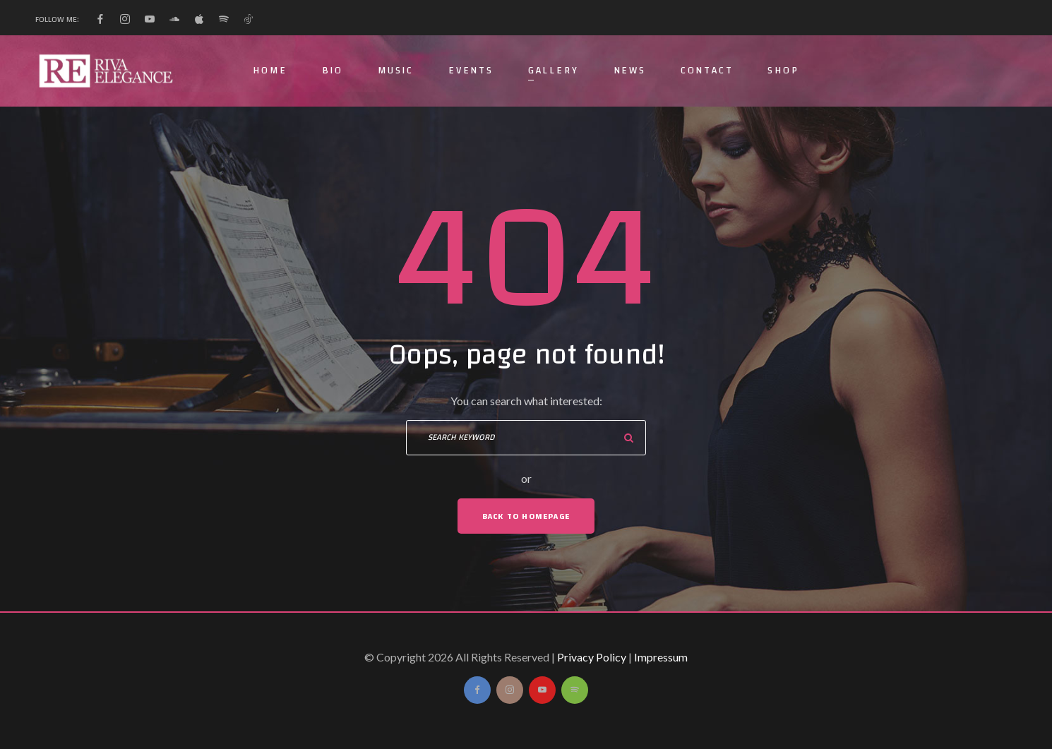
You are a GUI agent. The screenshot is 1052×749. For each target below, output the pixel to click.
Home (270, 70)
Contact (707, 70)
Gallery (553, 70)
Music (396, 70)
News (630, 70)
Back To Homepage (526, 516)
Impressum (661, 657)
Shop (783, 70)
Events (471, 70)
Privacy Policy (591, 657)
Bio (332, 70)
